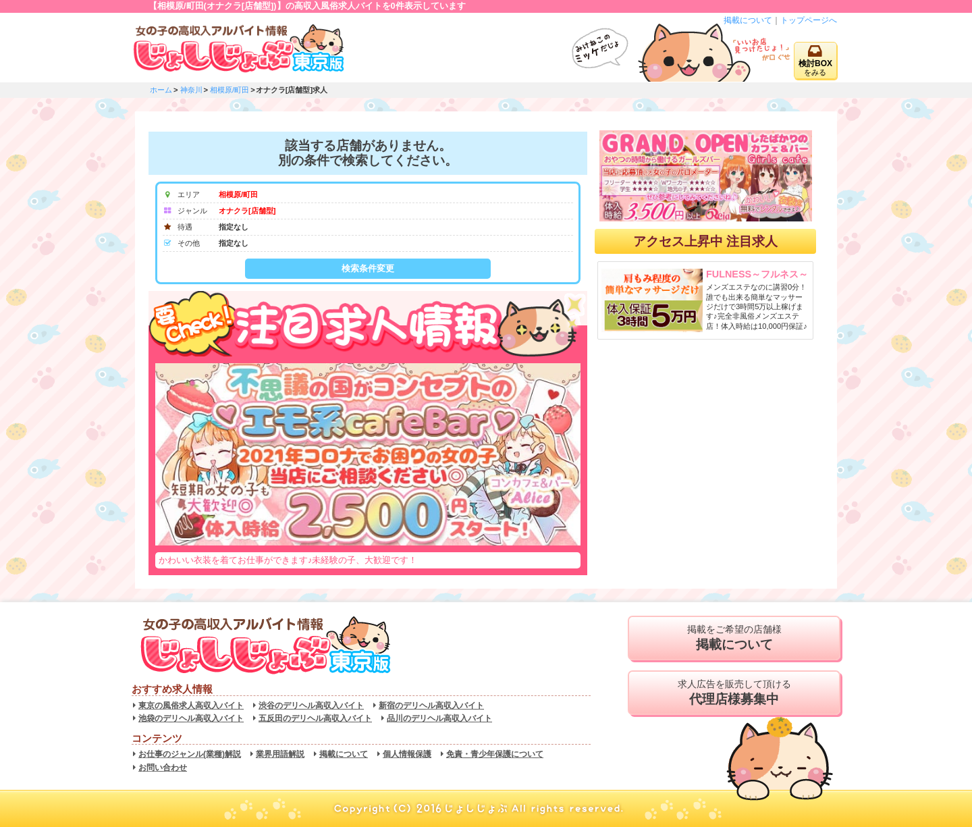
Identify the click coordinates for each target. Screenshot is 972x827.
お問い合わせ (162, 767)
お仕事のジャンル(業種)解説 (189, 754)
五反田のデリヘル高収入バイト (315, 718)
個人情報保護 (407, 754)
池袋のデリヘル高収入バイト (191, 718)
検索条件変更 (368, 268)
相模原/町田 (229, 90)
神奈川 (191, 90)
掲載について (748, 20)
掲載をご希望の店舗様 (734, 638)
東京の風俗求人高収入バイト (191, 705)
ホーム (161, 90)
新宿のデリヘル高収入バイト (431, 705)
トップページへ (808, 20)
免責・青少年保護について (494, 754)
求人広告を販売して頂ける (734, 692)
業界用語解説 (280, 754)
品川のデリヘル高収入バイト (439, 718)
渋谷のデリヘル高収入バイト (311, 705)
